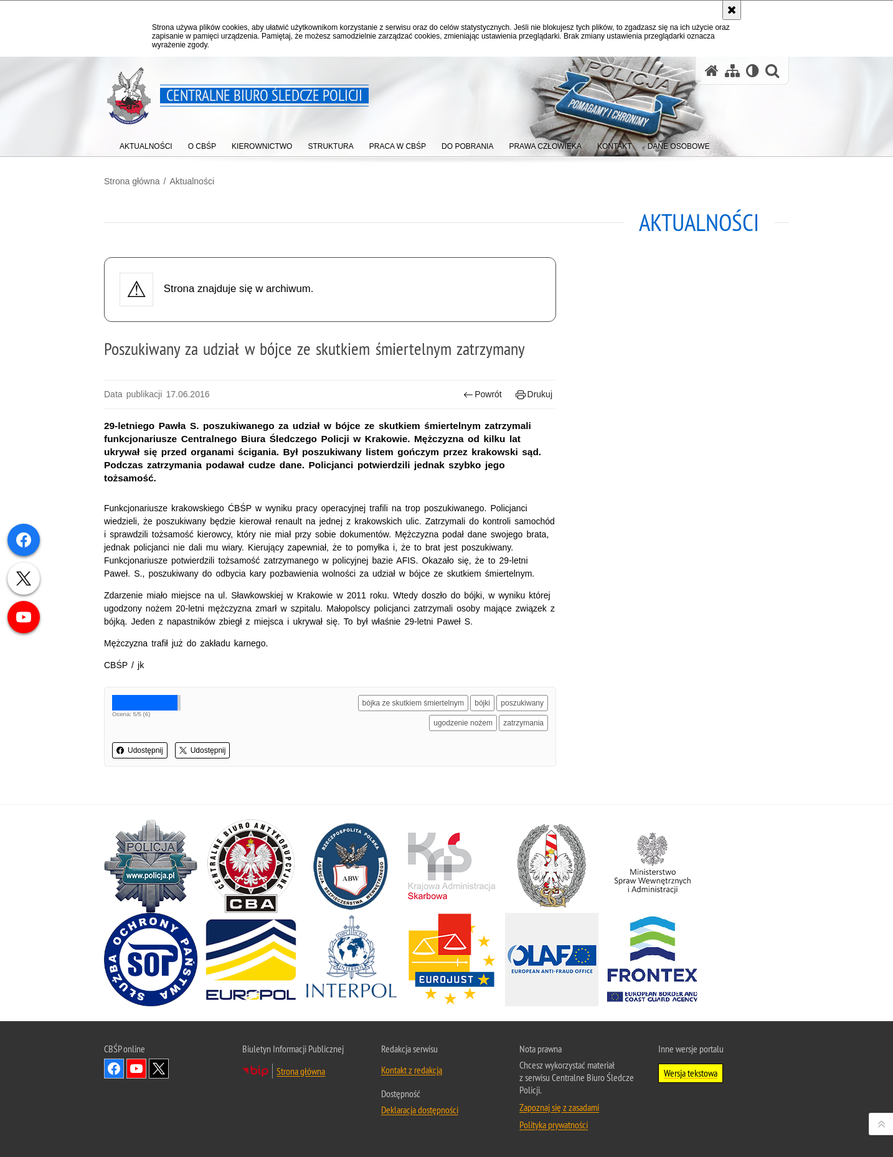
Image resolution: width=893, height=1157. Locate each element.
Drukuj (534, 394)
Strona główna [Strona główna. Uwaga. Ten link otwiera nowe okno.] (300, 1071)
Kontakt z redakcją (411, 1070)
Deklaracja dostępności (419, 1109)
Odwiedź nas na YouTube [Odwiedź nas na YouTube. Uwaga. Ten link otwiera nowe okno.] (136, 1069)
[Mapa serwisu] (732, 70)
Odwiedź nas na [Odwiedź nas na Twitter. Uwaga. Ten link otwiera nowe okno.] (159, 1069)
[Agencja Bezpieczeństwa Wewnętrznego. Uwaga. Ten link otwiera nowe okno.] (351, 866)
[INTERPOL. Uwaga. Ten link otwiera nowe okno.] (351, 959)
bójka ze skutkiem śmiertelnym (413, 703)
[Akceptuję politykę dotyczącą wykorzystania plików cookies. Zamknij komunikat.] (731, 10)
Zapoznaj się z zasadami (559, 1107)
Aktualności (191, 181)
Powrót (482, 394)
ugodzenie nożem (463, 723)
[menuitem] (146, 143)
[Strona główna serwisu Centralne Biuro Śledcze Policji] (712, 70)
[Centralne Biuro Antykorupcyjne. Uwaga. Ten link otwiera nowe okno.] (251, 866)
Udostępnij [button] (139, 750)
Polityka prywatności (553, 1124)
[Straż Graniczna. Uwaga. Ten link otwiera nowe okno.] (551, 866)
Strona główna (132, 181)
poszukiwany (522, 703)
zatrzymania (523, 723)
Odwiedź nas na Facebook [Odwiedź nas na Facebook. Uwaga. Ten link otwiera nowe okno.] (114, 1069)
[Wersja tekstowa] (752, 70)
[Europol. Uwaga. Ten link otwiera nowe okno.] (251, 959)
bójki (482, 703)
